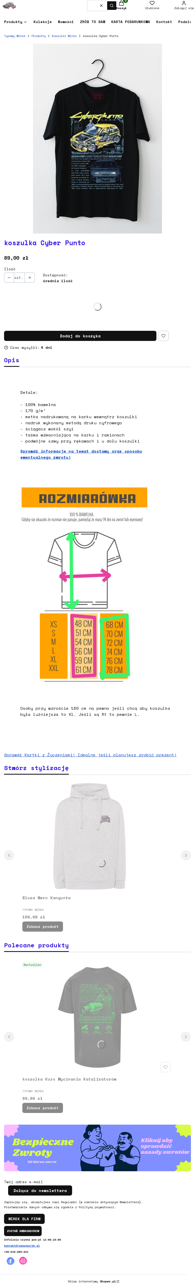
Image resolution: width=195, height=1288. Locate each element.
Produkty (38, 36)
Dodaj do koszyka (80, 336)
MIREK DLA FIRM (24, 1218)
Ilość (9, 269)
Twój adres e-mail (23, 1181)
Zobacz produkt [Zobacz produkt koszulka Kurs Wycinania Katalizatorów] (43, 1107)
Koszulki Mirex (64, 36)
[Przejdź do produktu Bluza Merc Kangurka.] (97, 836)
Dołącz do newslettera (40, 1190)
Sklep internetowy (92, 1281)
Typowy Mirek (14, 36)
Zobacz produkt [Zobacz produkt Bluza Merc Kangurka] (43, 926)
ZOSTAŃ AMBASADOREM (23, 1231)
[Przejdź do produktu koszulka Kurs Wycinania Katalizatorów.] (97, 1017)
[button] (111, 5)
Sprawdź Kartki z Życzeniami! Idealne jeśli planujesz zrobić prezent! (90, 755)
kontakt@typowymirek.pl (22, 1245)
